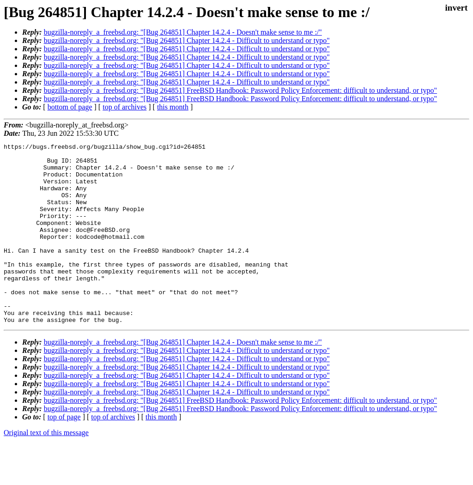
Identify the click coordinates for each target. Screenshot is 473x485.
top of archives (124, 107)
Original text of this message (46, 469)
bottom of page (70, 107)
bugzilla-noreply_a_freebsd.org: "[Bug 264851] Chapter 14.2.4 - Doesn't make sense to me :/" (183, 32)
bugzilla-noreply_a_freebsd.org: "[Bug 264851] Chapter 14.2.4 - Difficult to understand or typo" (187, 40)
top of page (64, 453)
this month (172, 107)
